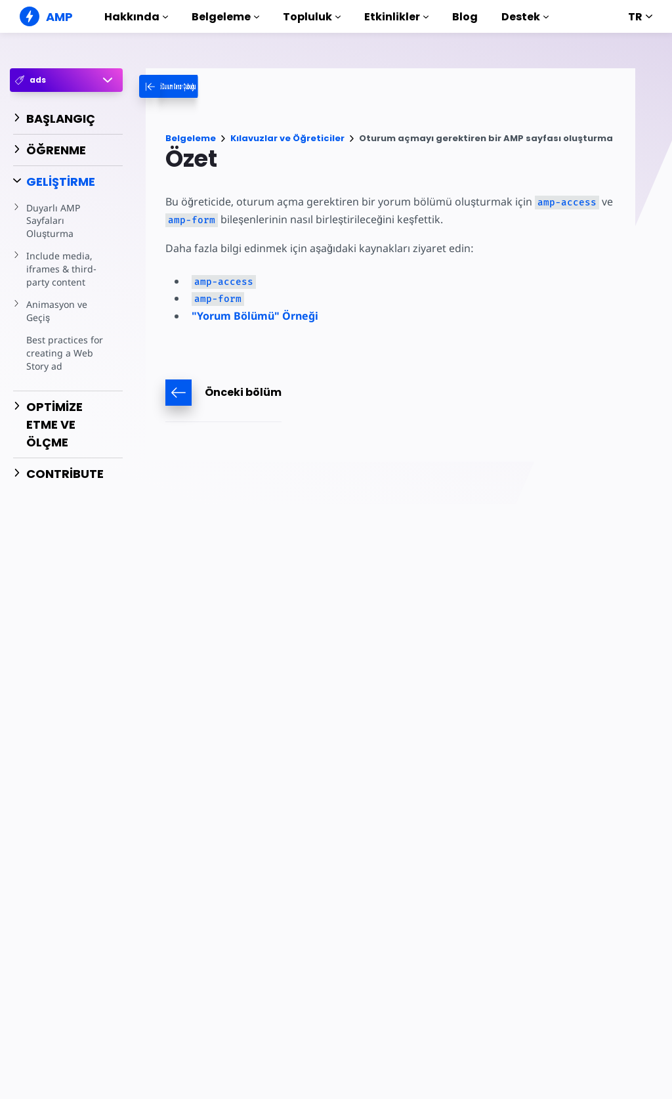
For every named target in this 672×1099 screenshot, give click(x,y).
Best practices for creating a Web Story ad (63, 353)
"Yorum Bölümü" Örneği (255, 316)
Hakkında (136, 16)
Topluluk (312, 16)
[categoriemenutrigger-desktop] (208, 86)
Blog (465, 16)
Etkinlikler (396, 16)
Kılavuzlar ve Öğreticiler (287, 138)
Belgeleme (225, 16)
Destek (525, 16)
